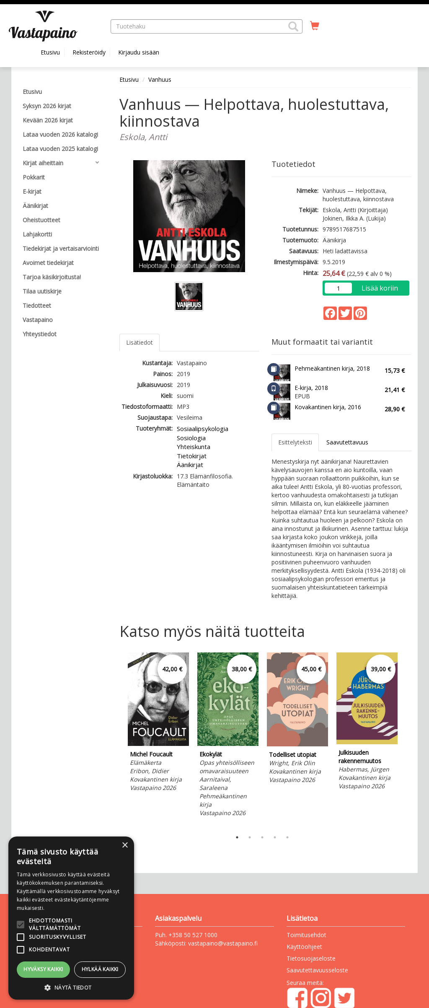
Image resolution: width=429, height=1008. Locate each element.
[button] (293, 26)
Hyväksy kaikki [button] (43, 969)
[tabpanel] (158, 723)
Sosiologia (191, 438)
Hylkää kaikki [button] (100, 969)
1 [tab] (237, 837)
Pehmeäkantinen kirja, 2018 (332, 368)
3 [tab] (262, 837)
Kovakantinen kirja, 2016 (328, 407)
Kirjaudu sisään (138, 52)
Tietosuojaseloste (311, 958)
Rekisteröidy (89, 52)
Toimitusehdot (306, 935)
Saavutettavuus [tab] (347, 442)
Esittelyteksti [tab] (295, 442)
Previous (117, 739)
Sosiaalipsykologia (202, 428)
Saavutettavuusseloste (317, 970)
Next (407, 739)
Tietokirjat (192, 456)
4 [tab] (275, 837)
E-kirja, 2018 (311, 388)
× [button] (124, 845)
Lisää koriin (380, 288)
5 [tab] (287, 837)
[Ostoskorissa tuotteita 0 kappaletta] (315, 26)
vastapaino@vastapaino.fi (223, 943)
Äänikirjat (190, 464)
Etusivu (50, 52)
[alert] (71, 918)
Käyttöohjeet (304, 947)
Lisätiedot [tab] (139, 342)
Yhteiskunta (193, 446)
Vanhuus (159, 79)
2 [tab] (250, 837)
